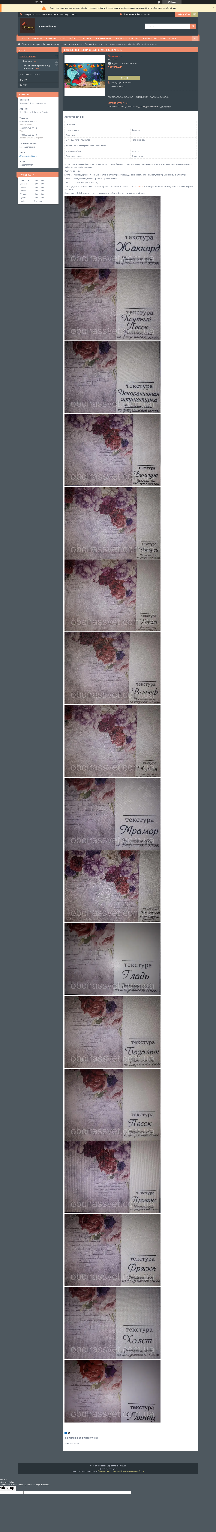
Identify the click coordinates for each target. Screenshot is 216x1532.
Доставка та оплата (30, 74)
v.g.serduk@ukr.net (30, 156)
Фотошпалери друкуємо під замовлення (62, 44)
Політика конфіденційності (132, 1471)
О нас (63, 38)
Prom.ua (122, 1466)
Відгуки (23, 85)
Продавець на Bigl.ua (108, 1469)
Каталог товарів (28, 56)
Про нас (23, 80)
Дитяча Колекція (93, 44)
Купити (124, 78)
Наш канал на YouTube (127, 38)
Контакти (51, 38)
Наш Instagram (103, 38)
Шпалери (37, 38)
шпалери (139, 186)
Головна (24, 38)
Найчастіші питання (80, 38)
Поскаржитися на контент (109, 1471)
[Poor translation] (11, 1488)
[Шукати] (193, 26)
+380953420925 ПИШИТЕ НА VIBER (159, 38)
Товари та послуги (31, 44)
